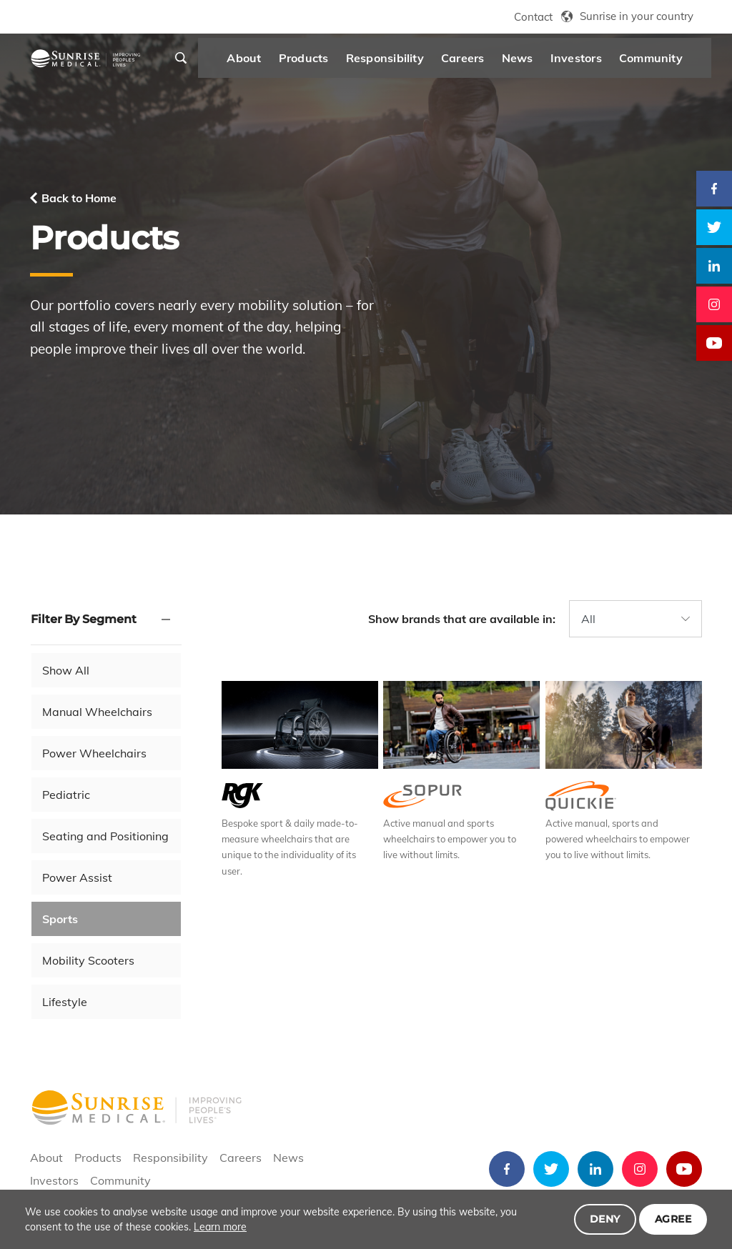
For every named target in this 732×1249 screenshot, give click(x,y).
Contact (533, 17)
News (539, 61)
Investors (598, 61)
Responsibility (407, 61)
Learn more (220, 1226)
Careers (486, 61)
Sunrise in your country (636, 16)
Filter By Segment (84, 619)
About (266, 61)
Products (326, 61)
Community (673, 61)
